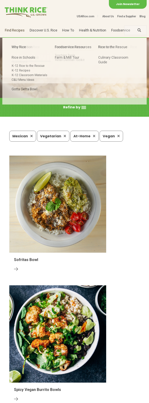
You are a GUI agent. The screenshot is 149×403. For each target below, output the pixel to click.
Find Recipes (15, 30)
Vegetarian (53, 136)
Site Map (59, 398)
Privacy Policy (38, 398)
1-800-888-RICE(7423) (83, 370)
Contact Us (16, 398)
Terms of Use (78, 398)
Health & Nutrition (92, 30)
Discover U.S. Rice (43, 30)
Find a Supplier (126, 16)
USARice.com (85, 16)
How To (68, 30)
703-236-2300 (47, 370)
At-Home (84, 136)
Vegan (111, 136)
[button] (74, 107)
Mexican (22, 136)
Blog (143, 16)
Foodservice (120, 30)
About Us (108, 16)
